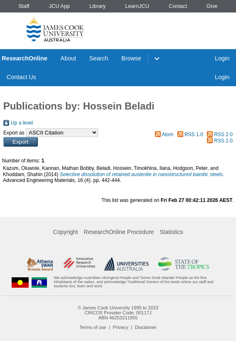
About (68, 58)
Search (98, 58)
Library (97, 6)
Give (211, 6)
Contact (178, 6)
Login (222, 58)
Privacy (120, 327)
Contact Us (21, 77)
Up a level (22, 123)
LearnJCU (137, 6)
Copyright (65, 232)
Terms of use (92, 327)
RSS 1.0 (193, 134)
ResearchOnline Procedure (119, 232)
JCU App (59, 6)
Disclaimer (146, 327)
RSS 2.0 (223, 134)
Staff (23, 6)
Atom (167, 134)
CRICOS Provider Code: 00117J (117, 312)
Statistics (171, 232)
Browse (131, 58)
